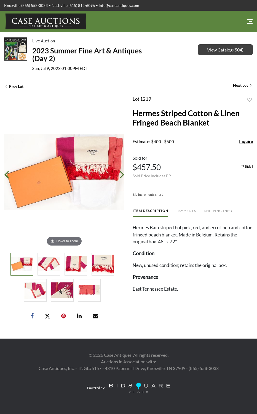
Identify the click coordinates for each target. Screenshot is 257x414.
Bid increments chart (148, 194)
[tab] (150, 213)
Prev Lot (14, 86)
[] (247, 166)
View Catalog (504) (225, 49)
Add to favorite (249, 100)
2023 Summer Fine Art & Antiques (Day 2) (87, 54)
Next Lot (242, 85)
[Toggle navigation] (250, 21)
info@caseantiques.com (119, 5)
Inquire (246, 141)
